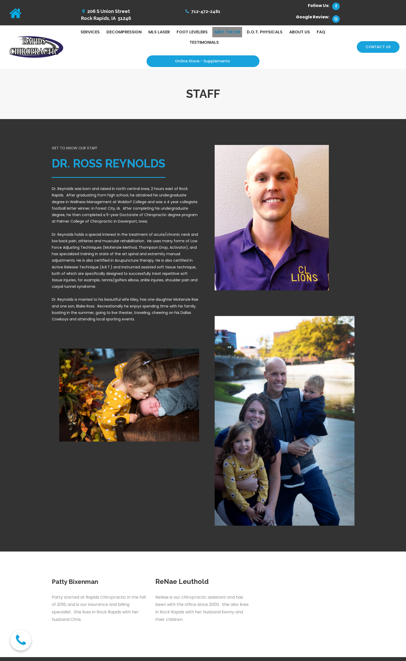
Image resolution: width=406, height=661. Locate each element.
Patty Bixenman (77, 582)
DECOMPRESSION (124, 32)
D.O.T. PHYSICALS (264, 32)
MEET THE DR (227, 32)
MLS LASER (159, 32)
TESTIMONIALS (204, 43)
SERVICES (90, 32)
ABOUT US (299, 32)
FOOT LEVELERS (192, 32)
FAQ (321, 32)
